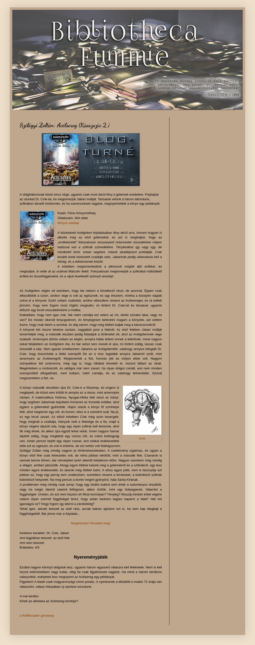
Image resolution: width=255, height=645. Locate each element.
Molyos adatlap (68, 223)
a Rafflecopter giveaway (37, 615)
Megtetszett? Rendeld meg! (90, 523)
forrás (142, 438)
